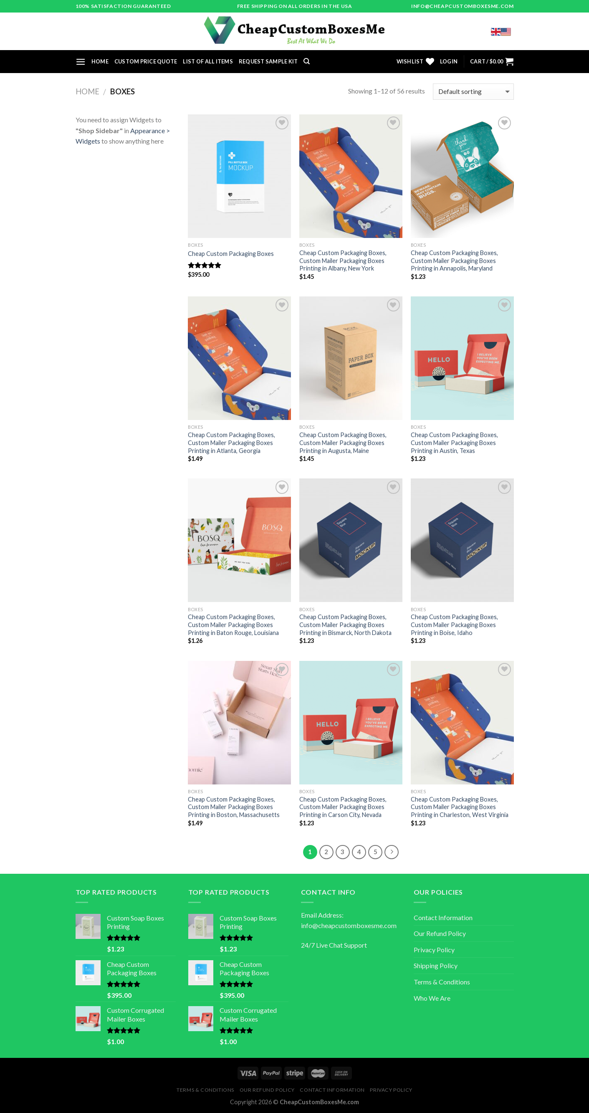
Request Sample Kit (268, 61)
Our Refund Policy (440, 933)
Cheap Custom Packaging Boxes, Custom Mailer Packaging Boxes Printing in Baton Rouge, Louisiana (233, 624)
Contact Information (443, 917)
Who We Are (432, 998)
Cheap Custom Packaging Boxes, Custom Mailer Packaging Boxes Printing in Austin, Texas (454, 442)
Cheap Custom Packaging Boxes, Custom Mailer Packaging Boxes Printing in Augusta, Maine (343, 442)
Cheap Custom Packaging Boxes (231, 253)
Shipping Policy (436, 965)
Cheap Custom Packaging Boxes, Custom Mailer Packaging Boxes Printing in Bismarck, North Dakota (345, 624)
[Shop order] (473, 91)
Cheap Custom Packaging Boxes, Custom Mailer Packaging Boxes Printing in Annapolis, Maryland (454, 260)
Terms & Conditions (442, 982)
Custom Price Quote (145, 61)
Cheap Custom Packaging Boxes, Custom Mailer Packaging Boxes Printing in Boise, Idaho (454, 624)
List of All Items (208, 61)
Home (100, 61)
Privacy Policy (434, 950)
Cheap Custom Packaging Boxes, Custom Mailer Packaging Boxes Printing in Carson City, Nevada (343, 807)
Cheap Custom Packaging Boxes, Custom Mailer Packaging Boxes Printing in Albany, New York (343, 260)
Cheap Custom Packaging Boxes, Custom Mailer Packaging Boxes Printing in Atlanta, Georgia (231, 442)
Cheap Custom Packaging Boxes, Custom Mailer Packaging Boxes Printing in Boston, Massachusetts (234, 807)
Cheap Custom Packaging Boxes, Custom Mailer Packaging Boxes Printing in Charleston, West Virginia (459, 807)
